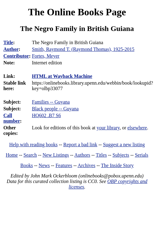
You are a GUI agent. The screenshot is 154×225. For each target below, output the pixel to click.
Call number (11, 118)
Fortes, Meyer (46, 56)
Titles (101, 155)
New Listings (56, 155)
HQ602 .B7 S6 (46, 115)
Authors (82, 155)
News (44, 165)
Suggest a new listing (124, 144)
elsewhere (137, 127)
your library (108, 127)
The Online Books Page (77, 11)
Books (26, 165)
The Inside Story (117, 165)
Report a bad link (80, 144)
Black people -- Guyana (55, 108)
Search (30, 155)
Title (8, 42)
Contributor (16, 56)
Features (64, 165)
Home (12, 155)
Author (11, 49)
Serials (141, 155)
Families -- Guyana (51, 102)
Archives (86, 165)
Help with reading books (33, 144)
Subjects (121, 155)
